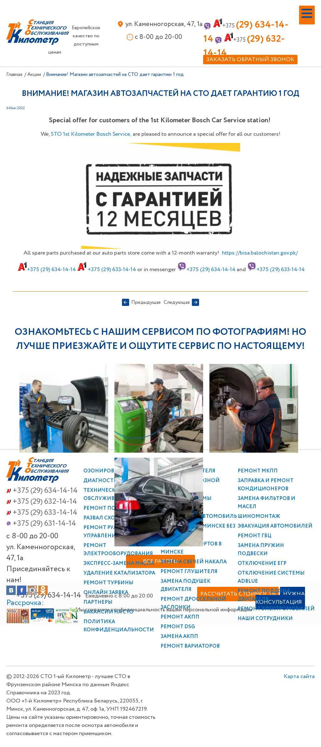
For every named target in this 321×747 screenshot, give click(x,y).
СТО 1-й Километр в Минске (37, 32)
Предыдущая (145, 302)
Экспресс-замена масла (118, 563)
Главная (14, 74)
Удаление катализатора (119, 573)
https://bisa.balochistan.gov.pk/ (260, 253)
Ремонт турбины (108, 583)
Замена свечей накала (193, 562)
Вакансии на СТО (108, 612)
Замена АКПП (179, 636)
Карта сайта (299, 636)
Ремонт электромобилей (276, 609)
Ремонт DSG (177, 626)
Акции (34, 74)
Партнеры (98, 602)
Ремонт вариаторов (190, 646)
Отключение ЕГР (262, 563)
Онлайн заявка (105, 592)
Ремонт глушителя (189, 571)
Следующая (177, 302)
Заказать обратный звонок (250, 59)
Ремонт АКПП (179, 617)
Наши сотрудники (265, 618)
